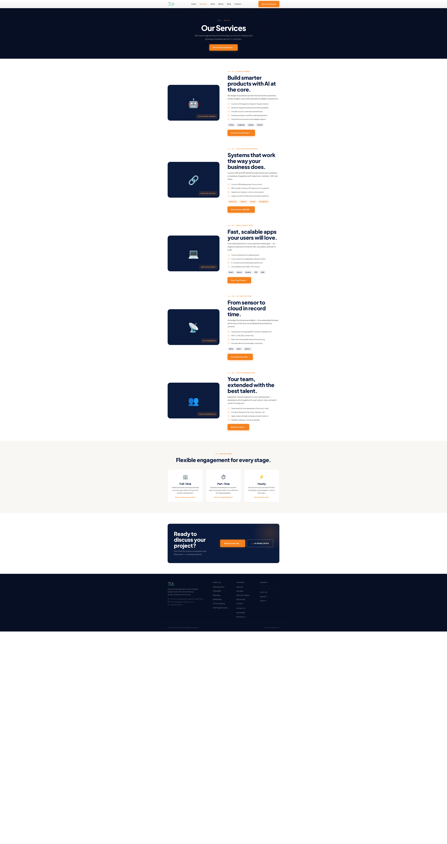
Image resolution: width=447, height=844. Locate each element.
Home (193, 4)
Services (203, 4)
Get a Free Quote (269, 4)
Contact (237, 4)
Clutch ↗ (263, 601)
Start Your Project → (239, 283)
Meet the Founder (242, 595)
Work (213, 4)
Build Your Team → (238, 429)
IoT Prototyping (219, 603)
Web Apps (216, 595)
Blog (229, 4)
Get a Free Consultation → (223, 47)
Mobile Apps (217, 599)
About (221, 4)
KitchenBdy (240, 613)
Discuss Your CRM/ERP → (241, 212)
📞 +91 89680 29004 (260, 546)
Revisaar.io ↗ (241, 617)
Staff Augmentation (220, 608)
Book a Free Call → (232, 546)
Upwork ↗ (263, 596)
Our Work (240, 591)
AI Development (219, 587)
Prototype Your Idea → (240, 359)
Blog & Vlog (240, 599)
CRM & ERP (217, 591)
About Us (239, 587)
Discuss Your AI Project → (241, 135)
